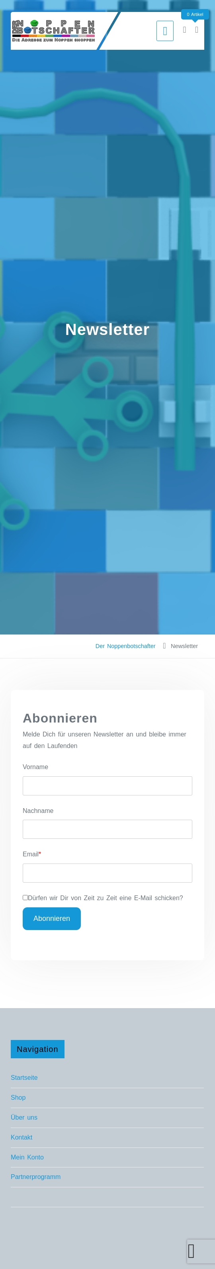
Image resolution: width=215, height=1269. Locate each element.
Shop (18, 1097)
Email (31, 854)
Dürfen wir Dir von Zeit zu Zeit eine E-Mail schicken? (105, 898)
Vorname (35, 767)
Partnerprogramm (36, 1176)
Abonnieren (51, 918)
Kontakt (21, 1137)
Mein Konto (27, 1157)
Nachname (38, 810)
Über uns (24, 1117)
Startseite (24, 1077)
